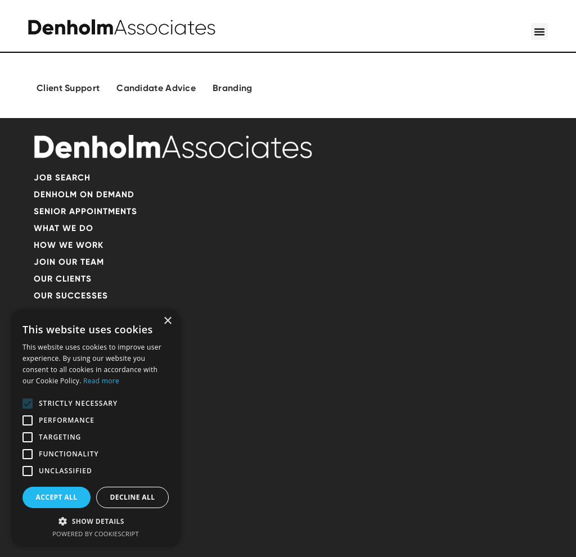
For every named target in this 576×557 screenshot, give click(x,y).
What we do (63, 228)
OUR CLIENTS (63, 279)
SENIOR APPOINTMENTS (85, 211)
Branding (232, 88)
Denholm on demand (84, 194)
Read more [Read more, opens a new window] (101, 381)
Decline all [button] (132, 497)
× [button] (167, 321)
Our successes (71, 296)
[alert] (95, 427)
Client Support (68, 88)
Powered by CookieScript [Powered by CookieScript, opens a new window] (95, 533)
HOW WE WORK (69, 245)
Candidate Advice (156, 88)
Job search (62, 178)
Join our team (69, 262)
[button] (539, 31)
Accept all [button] (57, 497)
